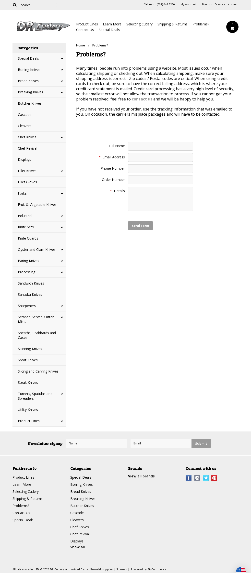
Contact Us (85, 29)
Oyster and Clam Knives (37, 249)
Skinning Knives (30, 348)
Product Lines (87, 24)
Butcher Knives (30, 103)
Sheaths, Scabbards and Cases (37, 335)
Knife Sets (26, 227)
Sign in (206, 4)
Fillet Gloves (27, 182)
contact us (142, 99)
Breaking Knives (30, 92)
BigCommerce (156, 569)
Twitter (206, 478)
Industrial (25, 215)
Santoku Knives (30, 294)
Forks (22, 193)
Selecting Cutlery (139, 24)
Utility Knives (28, 409)
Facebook (189, 478)
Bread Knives (28, 80)
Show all (77, 547)
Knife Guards (28, 238)
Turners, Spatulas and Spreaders (35, 396)
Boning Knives (29, 69)
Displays (24, 159)
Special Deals (109, 29)
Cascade (24, 114)
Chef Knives (27, 137)
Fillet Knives (27, 170)
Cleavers (24, 125)
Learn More (112, 24)
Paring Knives (28, 260)
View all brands (141, 476)
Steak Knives (28, 382)
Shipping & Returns (172, 24)
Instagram (197, 478)
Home (80, 45)
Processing (26, 272)
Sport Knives (28, 360)
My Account (188, 4)
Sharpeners (27, 305)
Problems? (200, 24)
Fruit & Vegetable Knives (37, 204)
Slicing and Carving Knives (38, 371)
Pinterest (214, 478)
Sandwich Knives (31, 283)
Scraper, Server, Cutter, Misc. (36, 319)
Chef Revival (27, 148)
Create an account (227, 4)
